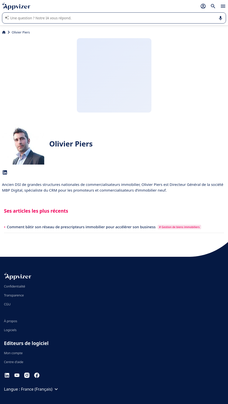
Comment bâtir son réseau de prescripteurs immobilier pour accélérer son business (82, 226)
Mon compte (13, 353)
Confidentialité (14, 286)
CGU (7, 304)
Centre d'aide (13, 362)
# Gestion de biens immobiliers (179, 227)
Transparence (14, 295)
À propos (10, 321)
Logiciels (10, 330)
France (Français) (40, 389)
